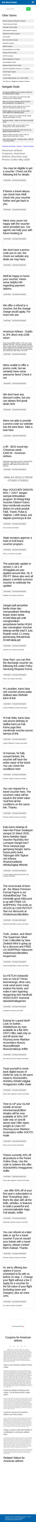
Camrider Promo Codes (10, 27)
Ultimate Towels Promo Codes (12, 65)
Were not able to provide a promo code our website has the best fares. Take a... (16, 135)
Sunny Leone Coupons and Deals (13, 1145)
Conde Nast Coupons (9, 72)
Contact (29, 1516)
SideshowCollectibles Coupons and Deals (16, 924)
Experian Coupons (8, 43)
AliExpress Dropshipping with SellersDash (15, 1518)
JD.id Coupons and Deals (11, 527)
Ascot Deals (6, 37)
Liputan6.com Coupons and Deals (13, 649)
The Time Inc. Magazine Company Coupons (16, 81)
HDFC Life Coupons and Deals (12, 678)
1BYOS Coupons (8, 56)
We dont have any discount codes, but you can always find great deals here (17, 130)
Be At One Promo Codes (10, 40)
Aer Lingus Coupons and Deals (12, 1305)
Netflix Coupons (8, 46)
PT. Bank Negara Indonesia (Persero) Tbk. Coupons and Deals (16, 875)
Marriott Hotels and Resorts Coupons (14, 21)
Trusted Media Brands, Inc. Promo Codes (15, 78)
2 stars (14, 1346)
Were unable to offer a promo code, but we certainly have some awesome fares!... (16, 125)
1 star (10, 1346)
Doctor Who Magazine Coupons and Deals (16, 1094)
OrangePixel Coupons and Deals (13, 1010)
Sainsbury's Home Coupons (11, 33)
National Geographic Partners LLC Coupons (16, 68)
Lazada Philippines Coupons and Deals (15, 707)
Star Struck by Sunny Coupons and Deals (16, 1058)
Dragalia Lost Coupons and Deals (13, 595)
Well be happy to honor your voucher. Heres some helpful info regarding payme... (16, 111)
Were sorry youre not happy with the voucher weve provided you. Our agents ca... (16, 102)
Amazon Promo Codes (10, 52)
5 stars (25, 1346)
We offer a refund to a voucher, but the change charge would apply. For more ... (17, 116)
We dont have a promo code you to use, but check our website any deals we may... (16, 107)
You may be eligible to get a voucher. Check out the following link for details (17, 93)
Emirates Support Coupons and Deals (14, 778)
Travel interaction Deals (10, 24)
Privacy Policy (9, 1518)
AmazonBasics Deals (9, 62)
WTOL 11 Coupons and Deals (12, 553)
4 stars (22, 1346)
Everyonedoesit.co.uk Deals (11, 49)
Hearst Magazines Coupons (11, 59)
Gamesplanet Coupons (10, 30)
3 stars (18, 1346)
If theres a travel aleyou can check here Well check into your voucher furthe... (16, 97)
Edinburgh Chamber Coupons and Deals (15, 1222)
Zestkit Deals (7, 75)
